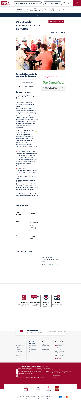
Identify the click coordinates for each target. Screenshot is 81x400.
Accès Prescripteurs (65, 371)
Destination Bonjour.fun (36, 398)
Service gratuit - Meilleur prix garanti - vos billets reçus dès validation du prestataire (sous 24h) (54, 82)
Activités (18, 15)
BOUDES (25, 15)
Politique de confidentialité (44, 396)
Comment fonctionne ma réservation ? (19, 345)
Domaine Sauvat (56, 264)
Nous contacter (53, 88)
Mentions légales (24, 398)
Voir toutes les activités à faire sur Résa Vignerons (34, 377)
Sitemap (46, 398)
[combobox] (27, 3)
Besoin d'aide (56, 375)
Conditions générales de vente (28, 396)
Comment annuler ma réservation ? (19, 351)
